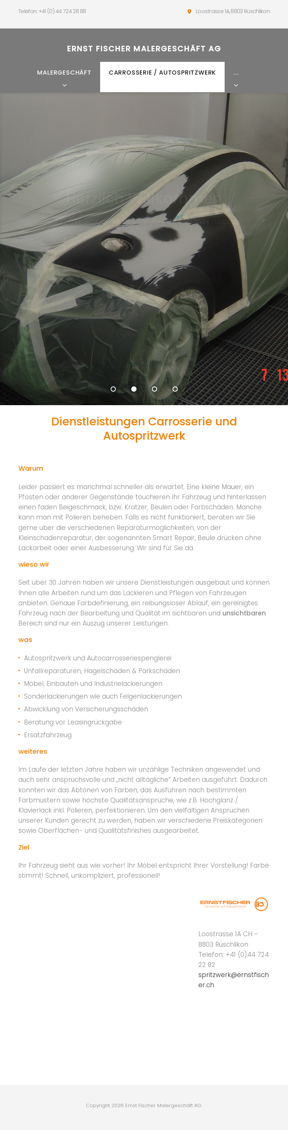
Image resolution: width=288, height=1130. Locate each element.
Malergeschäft (64, 72)
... (235, 72)
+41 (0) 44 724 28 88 (62, 11)
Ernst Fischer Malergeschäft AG (144, 48)
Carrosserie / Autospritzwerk (162, 72)
